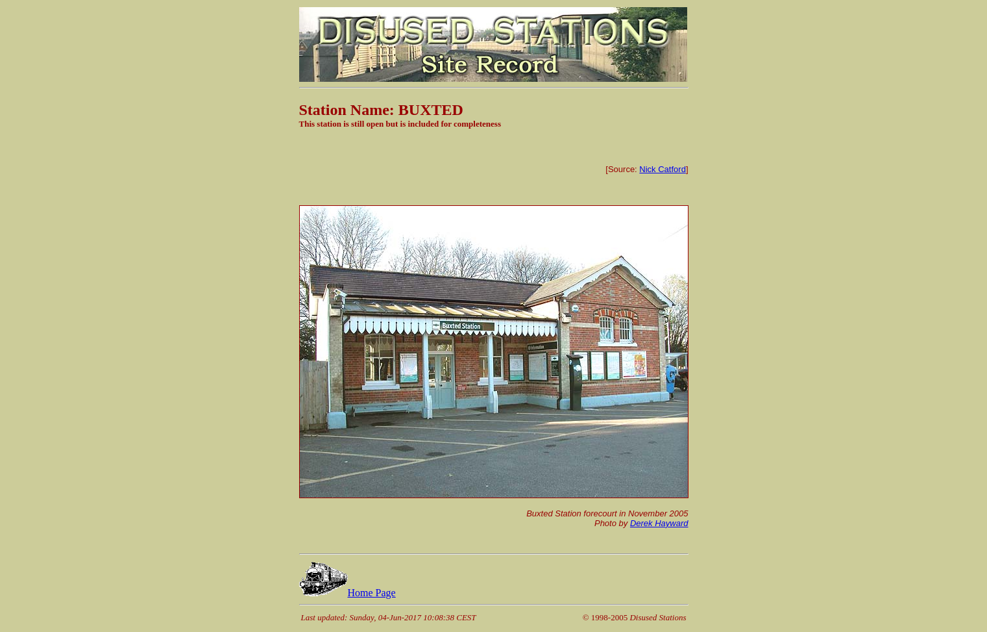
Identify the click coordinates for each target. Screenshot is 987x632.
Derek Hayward (659, 523)
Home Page (347, 592)
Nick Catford (662, 169)
